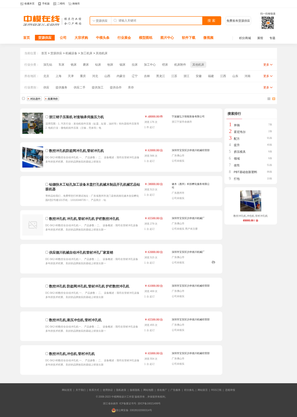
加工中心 (150, 64)
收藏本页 (29, 3)
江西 (223, 76)
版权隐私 (135, 390)
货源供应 (45, 37)
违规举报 (230, 390)
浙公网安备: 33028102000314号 (132, 410)
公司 (63, 37)
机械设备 (71, 53)
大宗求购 (81, 37)
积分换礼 (189, 390)
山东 (235, 76)
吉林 (147, 76)
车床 (61, 64)
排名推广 (162, 390)
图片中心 (167, 37)
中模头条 (102, 37)
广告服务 (175, 390)
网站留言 (203, 390)
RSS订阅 (216, 390)
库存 (131, 87)
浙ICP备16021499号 (149, 403)
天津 (71, 76)
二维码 (61, 3)
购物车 (76, 3)
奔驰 (237, 125)
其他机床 (102, 53)
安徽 (199, 76)
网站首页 (67, 390)
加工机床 (86, 53)
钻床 (98, 64)
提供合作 (116, 87)
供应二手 (79, 87)
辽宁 (135, 76)
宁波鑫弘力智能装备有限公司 (188, 116)
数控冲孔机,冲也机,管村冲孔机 (72, 354)
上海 (58, 76)
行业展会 (124, 37)
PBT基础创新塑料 (245, 172)
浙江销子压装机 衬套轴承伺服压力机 (76, 117)
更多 (266, 64)
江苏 (174, 76)
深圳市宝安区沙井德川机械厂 (188, 218)
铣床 (74, 64)
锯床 (122, 64)
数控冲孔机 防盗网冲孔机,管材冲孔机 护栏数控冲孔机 (89, 286)
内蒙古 (121, 76)
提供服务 (61, 87)
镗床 (165, 64)
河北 (95, 76)
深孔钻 (47, 64)
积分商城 (245, 38)
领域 (237, 158)
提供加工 (98, 87)
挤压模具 (240, 151)
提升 (237, 145)
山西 (107, 76)
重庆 (83, 76)
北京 (46, 76)
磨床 (86, 64)
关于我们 (81, 390)
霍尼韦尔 (240, 132)
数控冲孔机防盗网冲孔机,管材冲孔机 (76, 151)
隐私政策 (121, 390)
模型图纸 (145, 37)
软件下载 (188, 37)
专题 (272, 38)
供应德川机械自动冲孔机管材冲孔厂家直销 (81, 252)
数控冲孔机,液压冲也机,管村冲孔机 (75, 320)
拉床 (135, 64)
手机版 (46, 3)
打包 (237, 178)
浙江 (186, 76)
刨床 (110, 64)
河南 (247, 76)
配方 (237, 138)
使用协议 (108, 390)
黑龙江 (160, 76)
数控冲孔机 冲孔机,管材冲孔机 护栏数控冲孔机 (84, 219)
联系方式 (94, 390)
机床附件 (180, 64)
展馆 (260, 38)
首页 (26, 37)
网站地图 (148, 390)
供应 (46, 87)
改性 (237, 165)
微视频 (208, 37)
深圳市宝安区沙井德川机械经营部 (191, 150)
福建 (211, 76)
